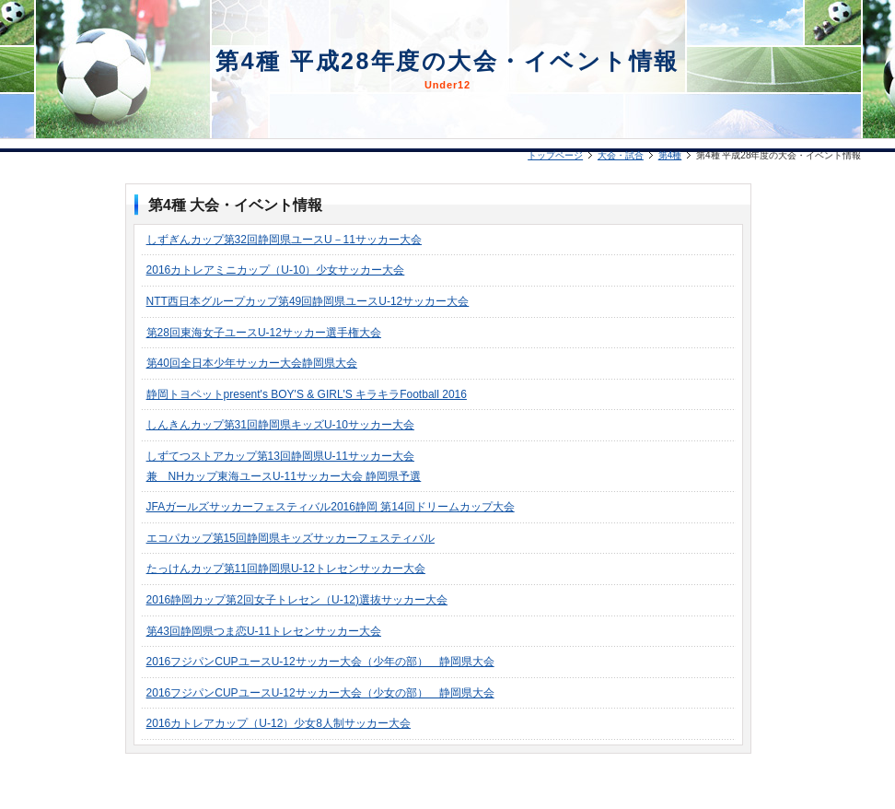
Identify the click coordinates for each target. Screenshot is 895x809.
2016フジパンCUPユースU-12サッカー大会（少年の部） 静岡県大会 (320, 661)
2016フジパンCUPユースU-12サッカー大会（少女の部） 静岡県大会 (320, 692)
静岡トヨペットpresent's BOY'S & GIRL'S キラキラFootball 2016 (306, 394)
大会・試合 (621, 155)
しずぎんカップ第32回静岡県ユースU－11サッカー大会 (284, 239)
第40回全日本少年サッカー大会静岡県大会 (251, 363)
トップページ (555, 155)
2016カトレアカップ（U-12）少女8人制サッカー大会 (278, 723)
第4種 (670, 155)
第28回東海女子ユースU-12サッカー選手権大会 (263, 332)
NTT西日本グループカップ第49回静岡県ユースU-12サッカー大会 (308, 301)
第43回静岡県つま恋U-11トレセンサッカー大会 (263, 631)
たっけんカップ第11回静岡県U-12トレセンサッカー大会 (285, 568)
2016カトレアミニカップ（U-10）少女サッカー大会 (275, 270)
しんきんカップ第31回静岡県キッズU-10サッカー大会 (280, 424)
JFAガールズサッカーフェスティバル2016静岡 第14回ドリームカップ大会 (330, 506)
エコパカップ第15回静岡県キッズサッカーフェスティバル (290, 538)
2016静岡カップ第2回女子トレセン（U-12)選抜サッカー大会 (297, 599)
